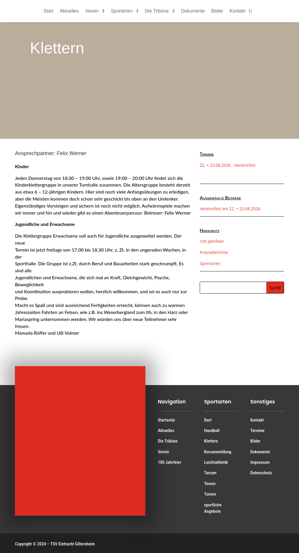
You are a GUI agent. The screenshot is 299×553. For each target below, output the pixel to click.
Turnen (210, 494)
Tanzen (210, 472)
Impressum (260, 462)
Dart (207, 420)
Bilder (217, 10)
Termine (257, 430)
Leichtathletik (216, 462)
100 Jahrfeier (212, 241)
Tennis (210, 483)
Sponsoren (210, 263)
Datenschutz (261, 472)
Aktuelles (69, 10)
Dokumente (193, 10)
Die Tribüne (157, 10)
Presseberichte (214, 252)
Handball (212, 430)
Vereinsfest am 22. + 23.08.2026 (230, 208)
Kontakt (237, 10)
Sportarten (122, 10)
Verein (91, 10)
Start (48, 10)
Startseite (166, 420)
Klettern (211, 441)
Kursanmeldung (217, 451)
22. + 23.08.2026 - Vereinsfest (227, 165)
